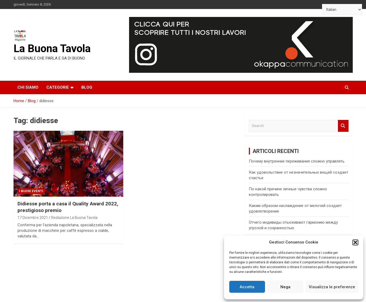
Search (343, 126)
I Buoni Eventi (31, 191)
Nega (285, 287)
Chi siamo (27, 87)
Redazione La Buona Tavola (74, 217)
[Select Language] (342, 9)
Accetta (247, 287)
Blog (86, 87)
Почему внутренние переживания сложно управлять (297, 161)
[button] (355, 242)
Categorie (57, 87)
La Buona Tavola (52, 48)
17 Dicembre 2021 (32, 217)
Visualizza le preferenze (332, 287)
